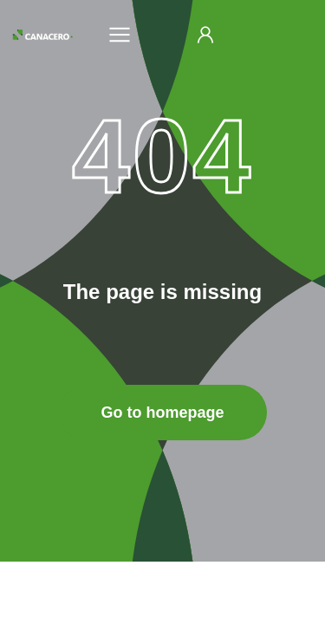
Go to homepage (162, 412)
